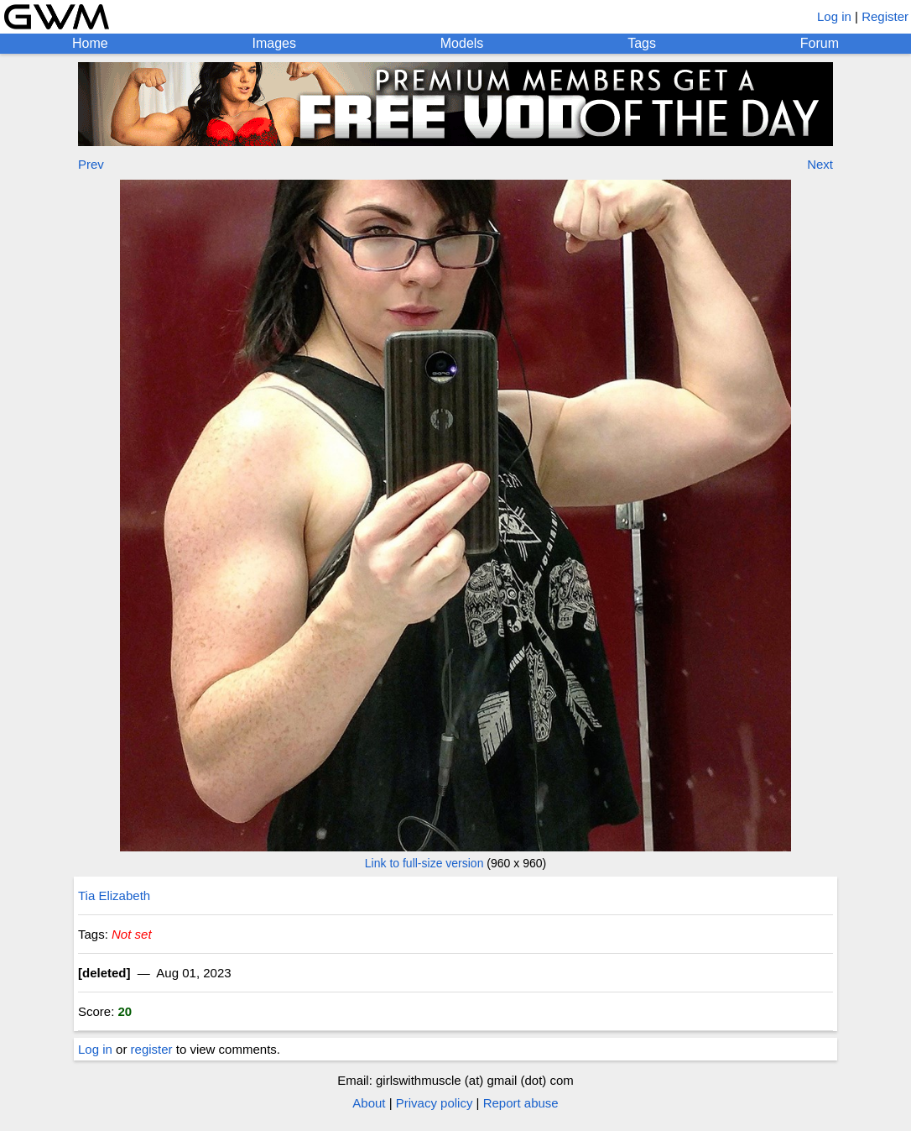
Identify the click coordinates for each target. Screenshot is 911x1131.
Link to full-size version (424, 863)
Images (273, 43)
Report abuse (521, 1103)
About (368, 1103)
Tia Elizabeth (114, 895)
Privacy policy (434, 1103)
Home (90, 43)
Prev (91, 164)
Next (820, 164)
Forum (819, 43)
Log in (834, 16)
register (152, 1049)
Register (885, 16)
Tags (641, 43)
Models (462, 43)
